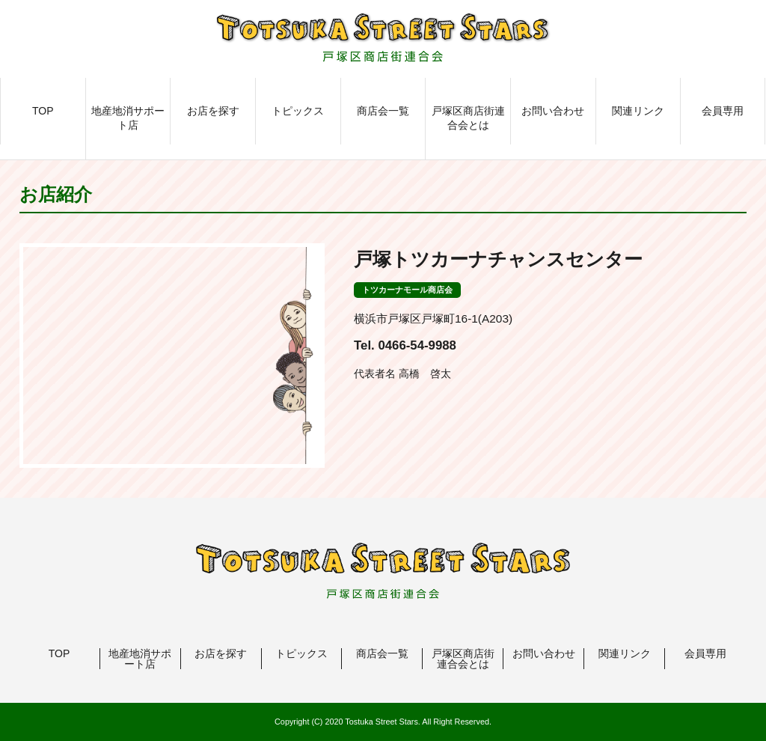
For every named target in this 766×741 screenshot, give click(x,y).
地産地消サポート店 (128, 118)
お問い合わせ (552, 111)
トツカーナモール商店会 (407, 289)
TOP (43, 111)
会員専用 (723, 111)
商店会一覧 (383, 111)
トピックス (298, 111)
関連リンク (638, 111)
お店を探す (213, 111)
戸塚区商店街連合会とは (468, 118)
